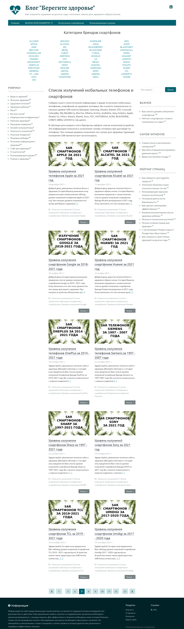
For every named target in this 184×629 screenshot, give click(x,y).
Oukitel (95, 65)
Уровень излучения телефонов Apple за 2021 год (66, 175)
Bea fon (33, 50)
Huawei (34, 59)
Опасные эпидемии (20, 134)
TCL (127, 71)
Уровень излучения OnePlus (75, 393)
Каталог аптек (17, 113)
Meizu (95, 62)
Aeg (126, 41)
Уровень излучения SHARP (74, 485)
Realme (64, 68)
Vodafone (65, 77)
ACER (127, 44)
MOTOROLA (65, 62)
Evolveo (34, 56)
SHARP (126, 68)
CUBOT (65, 53)
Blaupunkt (126, 47)
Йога (13, 110)
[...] (77, 203)
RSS (155, 609)
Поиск (170, 89)
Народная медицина (21, 124)
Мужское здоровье (20, 120)
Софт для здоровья (20, 148)
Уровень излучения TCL (73, 570)
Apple (33, 44)
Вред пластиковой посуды (155, 156)
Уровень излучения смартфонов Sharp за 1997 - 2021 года (68, 444)
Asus (96, 44)
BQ (64, 47)
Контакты (130, 616)
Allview (33, 41)
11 (109, 591)
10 (102, 591)
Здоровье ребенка (20, 106)
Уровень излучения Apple (73, 215)
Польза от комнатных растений (157, 219)
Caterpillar (34, 53)
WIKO (95, 77)
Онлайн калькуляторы (22, 127)
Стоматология (17, 151)
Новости (129, 609)
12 (116, 591)
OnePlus (34, 65)
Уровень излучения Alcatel (120, 215)
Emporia (65, 56)
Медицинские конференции (24, 117)
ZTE (34, 80)
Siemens (34, 71)
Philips (127, 65)
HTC (65, 59)
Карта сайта (131, 619)
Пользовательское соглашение (140, 627)
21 (125, 591)
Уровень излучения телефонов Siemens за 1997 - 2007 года (115, 353)
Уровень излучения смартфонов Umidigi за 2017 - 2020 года (114, 533)
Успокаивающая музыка (23, 155)
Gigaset (126, 56)
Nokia (126, 62)
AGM (33, 47)
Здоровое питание (20, 103)
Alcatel (64, 44)
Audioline (95, 41)
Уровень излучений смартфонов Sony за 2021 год (112, 444)
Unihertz (126, 74)
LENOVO (126, 59)
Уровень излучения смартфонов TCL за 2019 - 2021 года (66, 533)
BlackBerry (96, 47)
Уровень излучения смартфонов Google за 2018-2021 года (68, 264)
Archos (64, 41)
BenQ (65, 50)
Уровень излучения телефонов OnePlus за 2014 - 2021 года (69, 353)
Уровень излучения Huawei (120, 304)
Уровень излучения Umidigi (120, 570)
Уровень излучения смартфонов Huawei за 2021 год (114, 264)
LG (95, 59)
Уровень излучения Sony (119, 485)
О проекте (130, 613)
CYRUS (95, 53)
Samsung (95, 68)
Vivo (33, 77)
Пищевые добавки (20, 138)
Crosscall (126, 50)
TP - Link (34, 74)
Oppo (65, 65)
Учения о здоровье (20, 158)
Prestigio (34, 68)
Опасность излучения (22, 131)
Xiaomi (126, 77)
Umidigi (65, 74)
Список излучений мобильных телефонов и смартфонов (65, 212)
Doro (126, 53)
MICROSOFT (33, 62)
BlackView (96, 50)
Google (95, 56)
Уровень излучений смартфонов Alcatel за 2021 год (114, 175)
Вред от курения (19, 96)
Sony (96, 71)
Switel (65, 71)
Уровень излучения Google (74, 304)
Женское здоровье (20, 100)
